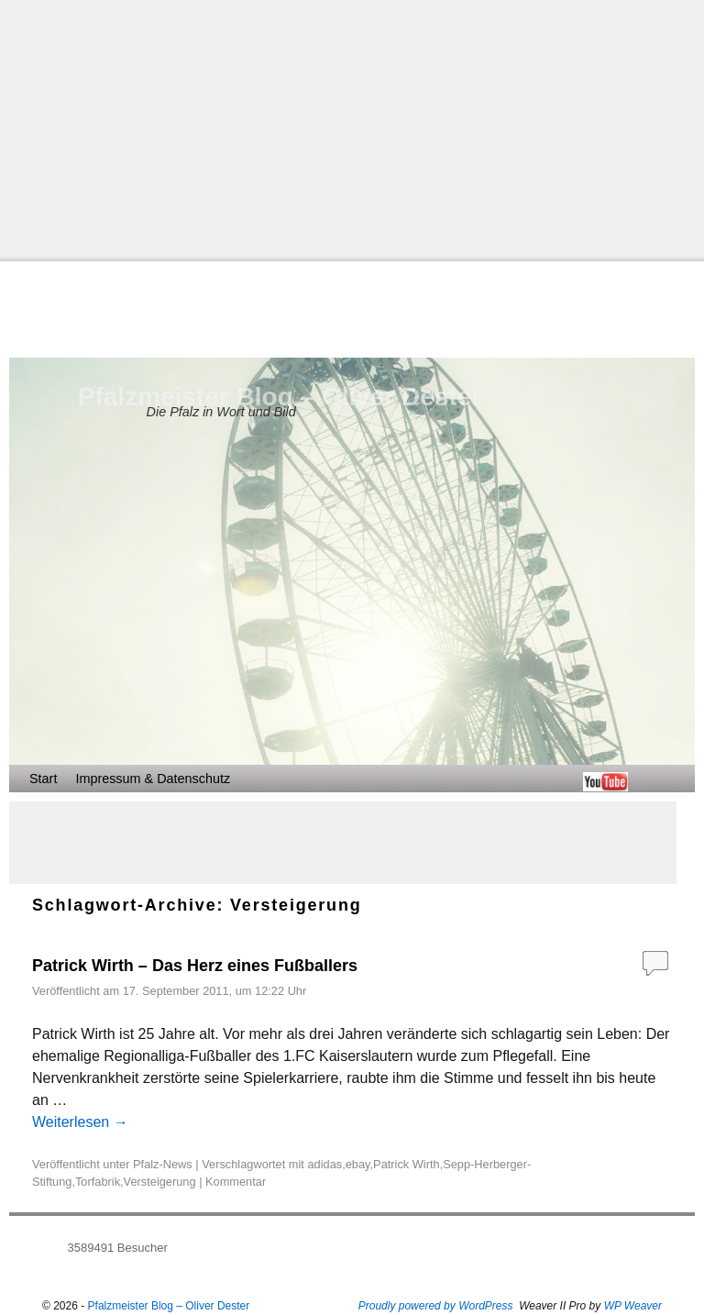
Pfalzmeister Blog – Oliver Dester (279, 396)
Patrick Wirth (406, 1164)
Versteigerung (160, 1181)
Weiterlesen (80, 1122)
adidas (324, 1164)
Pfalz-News (162, 1164)
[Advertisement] (352, 128)
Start (43, 778)
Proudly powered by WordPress (435, 1305)
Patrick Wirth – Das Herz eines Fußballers (195, 965)
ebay (358, 1164)
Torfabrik (97, 1181)
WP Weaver (633, 1305)
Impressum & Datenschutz (152, 778)
